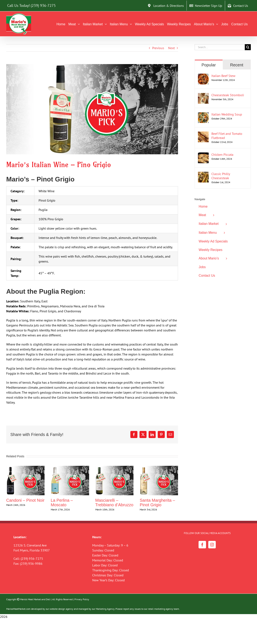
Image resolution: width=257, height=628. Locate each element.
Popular (208, 65)
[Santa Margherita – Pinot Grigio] (159, 468)
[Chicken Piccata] (203, 155)
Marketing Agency (105, 608)
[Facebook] (202, 544)
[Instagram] (212, 544)
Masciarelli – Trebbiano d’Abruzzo (114, 502)
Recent (236, 65)
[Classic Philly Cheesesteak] (203, 174)
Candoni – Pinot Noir (25, 500)
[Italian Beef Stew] (203, 76)
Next (171, 48)
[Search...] (220, 47)
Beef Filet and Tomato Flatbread (226, 135)
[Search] (248, 47)
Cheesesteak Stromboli (227, 95)
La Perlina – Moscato (62, 502)
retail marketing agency (160, 608)
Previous (158, 48)
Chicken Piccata (222, 154)
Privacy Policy (81, 599)
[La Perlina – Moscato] (70, 468)
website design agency (61, 608)
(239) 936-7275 (43, 5)
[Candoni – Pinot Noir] (25, 468)
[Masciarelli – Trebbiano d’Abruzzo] (114, 468)
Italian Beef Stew (223, 76)
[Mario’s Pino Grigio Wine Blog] (92, 109)
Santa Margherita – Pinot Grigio (157, 502)
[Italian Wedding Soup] (203, 115)
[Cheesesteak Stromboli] (203, 95)
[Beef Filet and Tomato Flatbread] (203, 134)
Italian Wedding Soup (226, 114)
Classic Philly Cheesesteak (220, 176)
